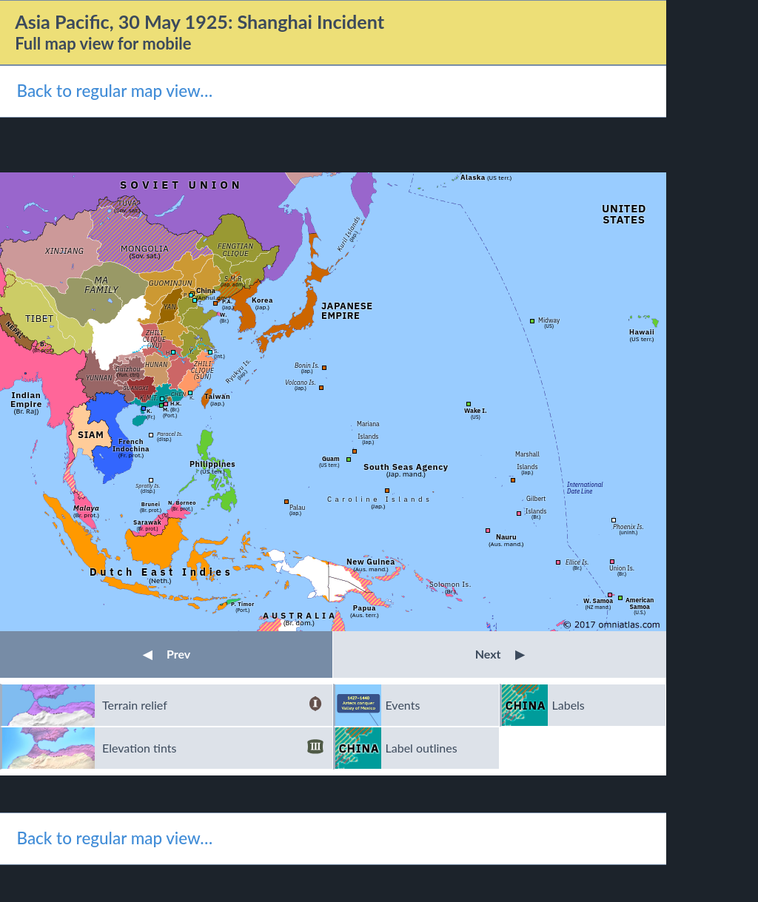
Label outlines (421, 748)
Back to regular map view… (114, 91)
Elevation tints (212, 748)
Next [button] (500, 654)
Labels (568, 705)
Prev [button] (166, 654)
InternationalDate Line (585, 487)
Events (403, 705)
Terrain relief (212, 705)
